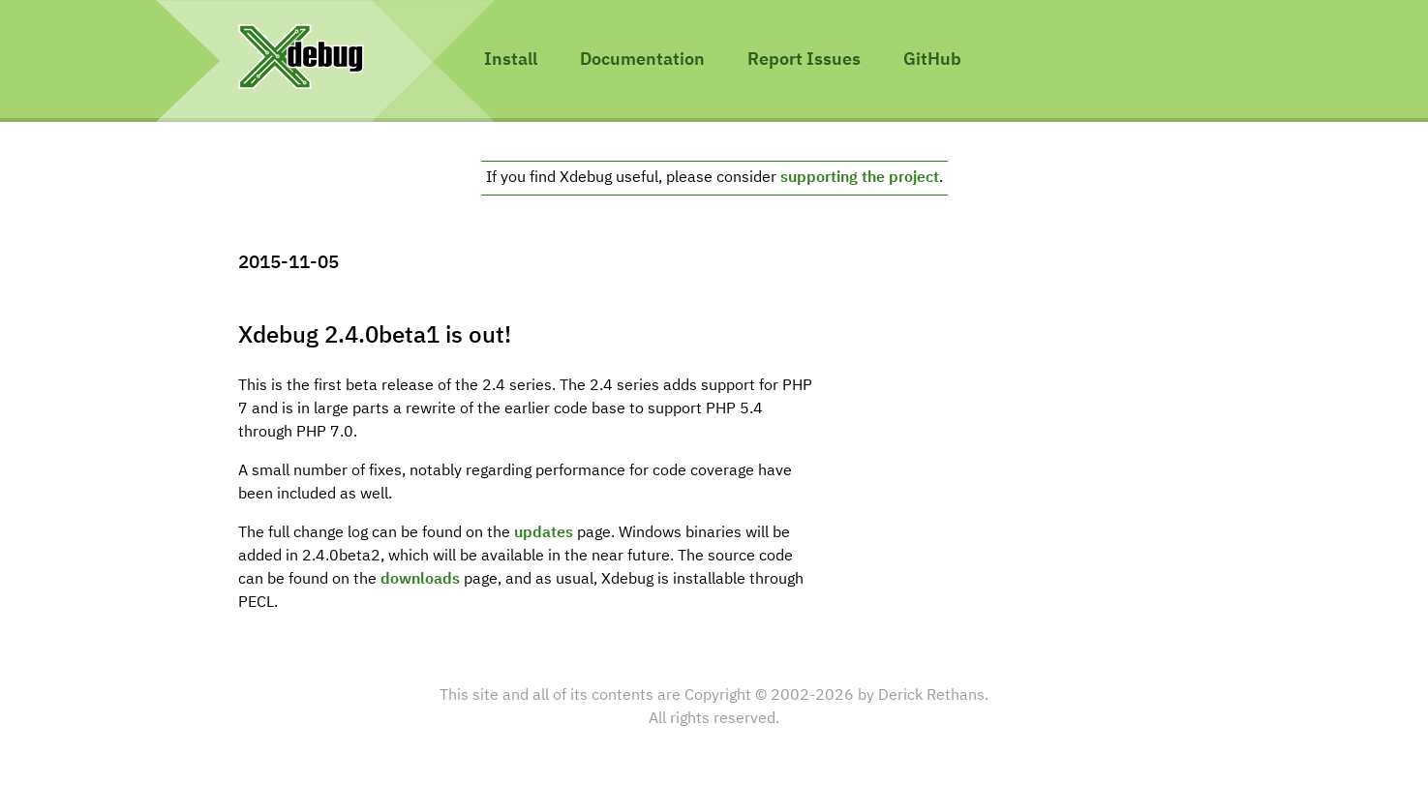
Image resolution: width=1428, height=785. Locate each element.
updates (543, 533)
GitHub (932, 60)
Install (510, 60)
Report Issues (804, 60)
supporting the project (859, 178)
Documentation (642, 60)
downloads (420, 580)
